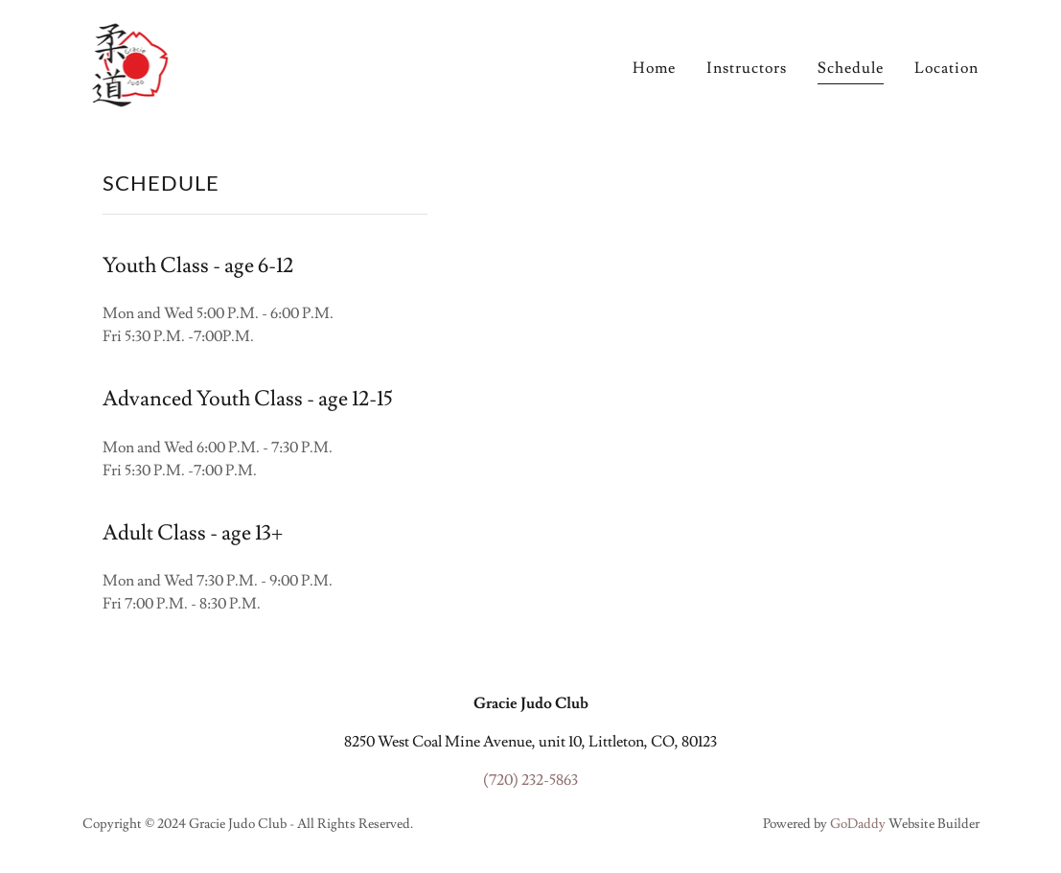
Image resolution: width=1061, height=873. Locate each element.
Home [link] (654, 68)
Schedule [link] (851, 68)
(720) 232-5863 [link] (530, 780)
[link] (129, 61)
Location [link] (946, 68)
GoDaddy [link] (858, 824)
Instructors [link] (746, 68)
